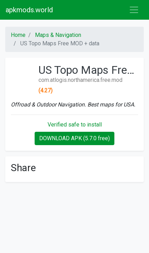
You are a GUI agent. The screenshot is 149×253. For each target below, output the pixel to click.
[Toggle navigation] (134, 10)
